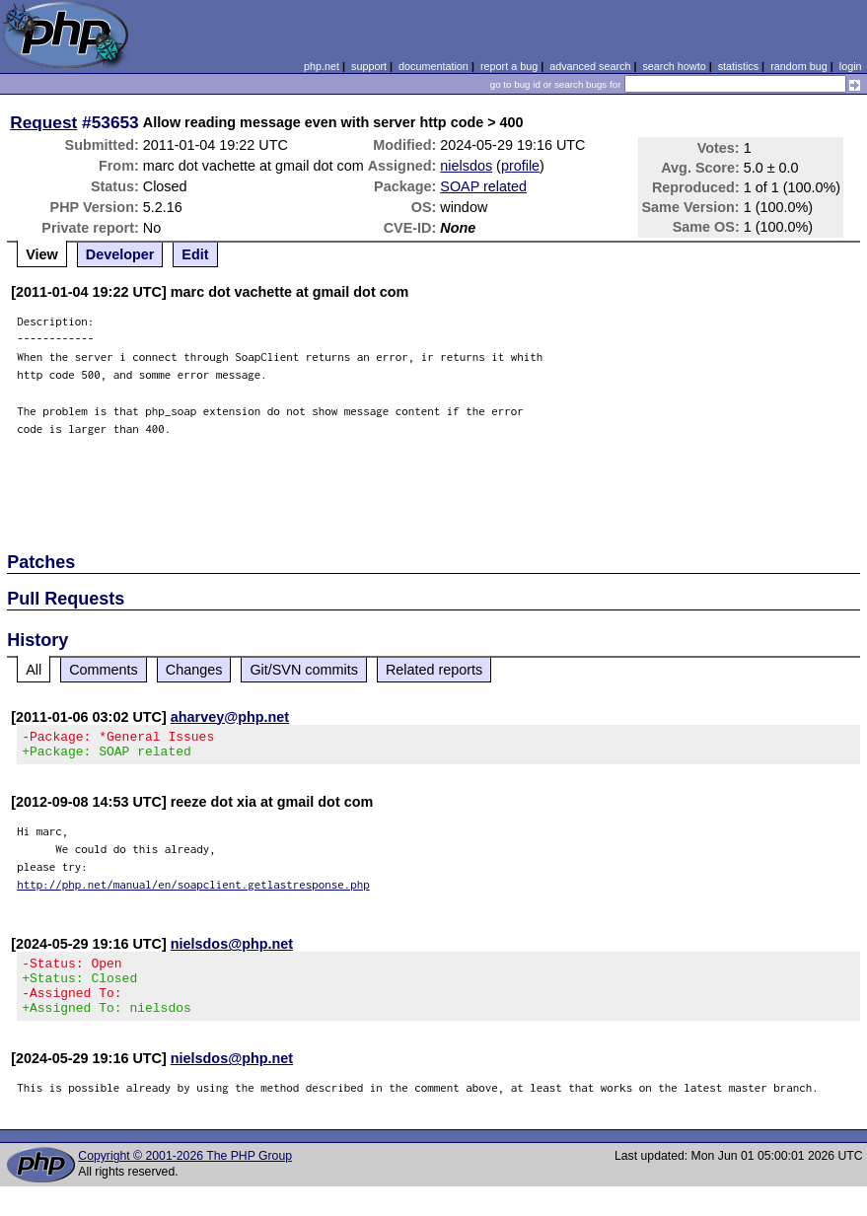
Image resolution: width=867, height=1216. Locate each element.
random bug (799, 66)
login (850, 66)
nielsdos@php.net (232, 950)
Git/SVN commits (304, 670)
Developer (120, 254)
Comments (103, 670)
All (33, 670)
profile (520, 166)
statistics (738, 66)
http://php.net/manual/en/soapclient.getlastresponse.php (193, 890)
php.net (321, 66)
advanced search (589, 66)
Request (43, 122)
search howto (673, 66)
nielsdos (466, 166)
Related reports (434, 670)
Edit (194, 254)
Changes (194, 670)
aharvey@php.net (230, 717)
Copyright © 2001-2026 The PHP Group (185, 1173)
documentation (433, 66)
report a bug (509, 66)
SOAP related (483, 186)
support (369, 66)
